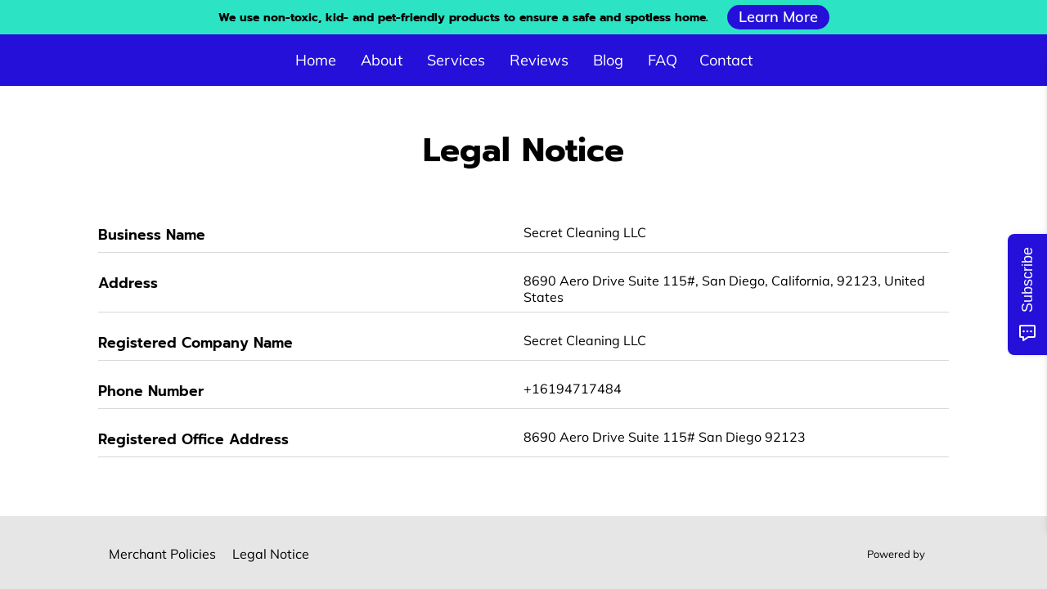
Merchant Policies (162, 554)
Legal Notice (270, 554)
